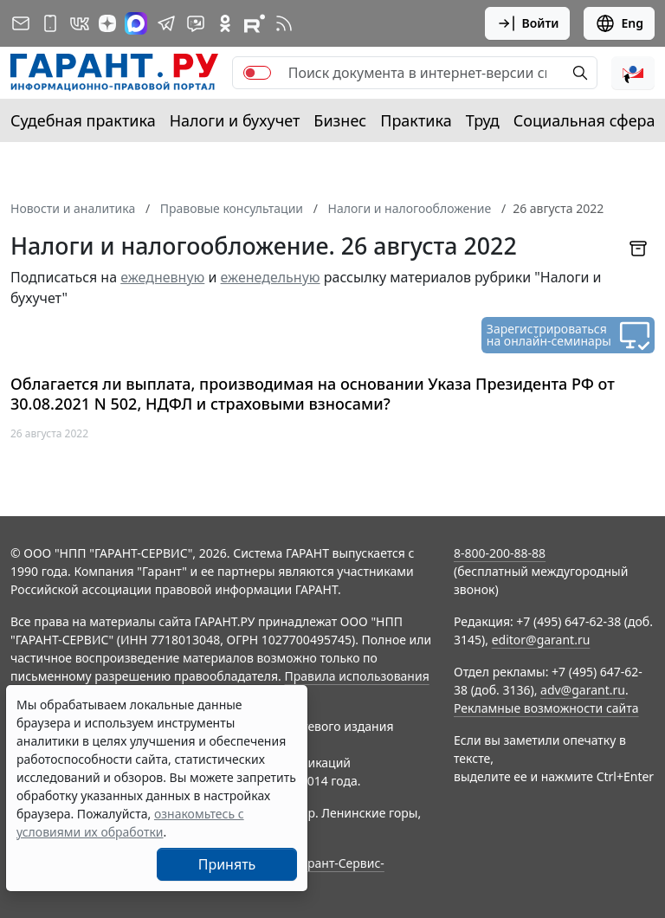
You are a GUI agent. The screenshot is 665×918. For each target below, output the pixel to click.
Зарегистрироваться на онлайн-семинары (549, 335)
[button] (633, 72)
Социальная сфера (584, 120)
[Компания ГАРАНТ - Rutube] (254, 23)
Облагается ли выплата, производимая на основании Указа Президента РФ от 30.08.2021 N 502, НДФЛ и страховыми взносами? (312, 393)
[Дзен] (107, 23)
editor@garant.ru (541, 639)
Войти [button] (527, 23)
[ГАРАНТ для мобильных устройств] (50, 23)
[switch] (257, 73)
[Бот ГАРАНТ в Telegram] (195, 23)
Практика (415, 120)
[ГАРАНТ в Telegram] (166, 23)
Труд (483, 120)
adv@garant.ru (582, 690)
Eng (619, 23)
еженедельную (270, 277)
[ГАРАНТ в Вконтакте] (79, 23)
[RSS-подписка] (284, 23)
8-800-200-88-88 (500, 553)
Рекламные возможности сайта (546, 708)
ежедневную (162, 277)
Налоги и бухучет (235, 120)
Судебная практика (83, 120)
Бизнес (339, 120)
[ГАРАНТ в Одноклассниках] (225, 23)
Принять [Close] (227, 864)
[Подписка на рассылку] (20, 23)
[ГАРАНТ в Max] (136, 23)
